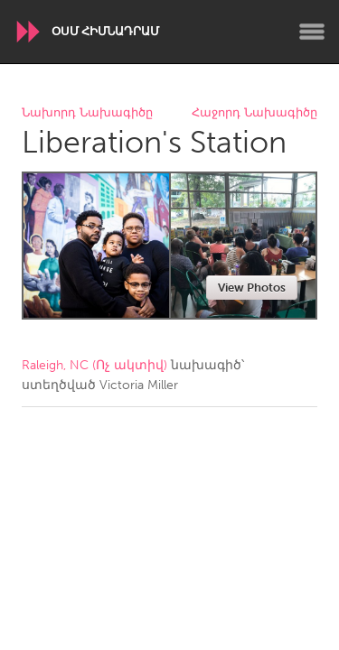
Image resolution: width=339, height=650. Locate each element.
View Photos (252, 287)
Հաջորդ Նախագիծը (254, 113)
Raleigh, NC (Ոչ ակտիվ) (94, 365)
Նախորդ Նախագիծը (87, 113)
